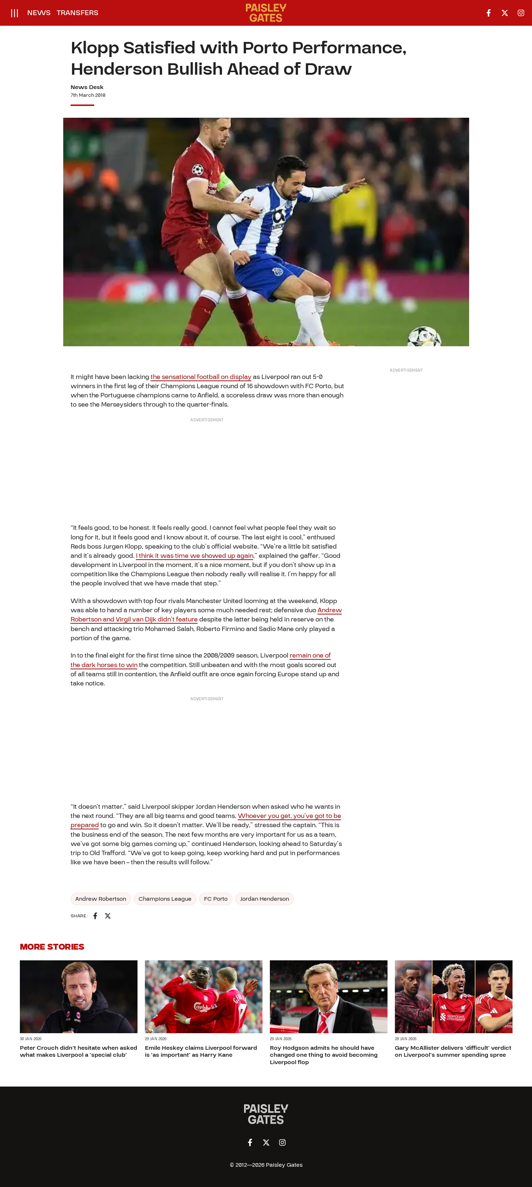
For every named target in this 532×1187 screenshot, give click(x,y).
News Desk (87, 87)
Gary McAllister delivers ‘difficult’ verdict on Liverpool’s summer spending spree (453, 1051)
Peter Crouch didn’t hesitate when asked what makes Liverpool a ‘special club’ (78, 1051)
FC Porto (216, 899)
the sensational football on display (201, 377)
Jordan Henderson (264, 899)
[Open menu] (14, 13)
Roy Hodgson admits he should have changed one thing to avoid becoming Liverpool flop (324, 1055)
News (39, 13)
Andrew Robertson (100, 899)
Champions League (165, 899)
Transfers (78, 13)
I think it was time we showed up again (194, 555)
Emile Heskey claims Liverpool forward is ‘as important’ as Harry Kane (201, 1051)
